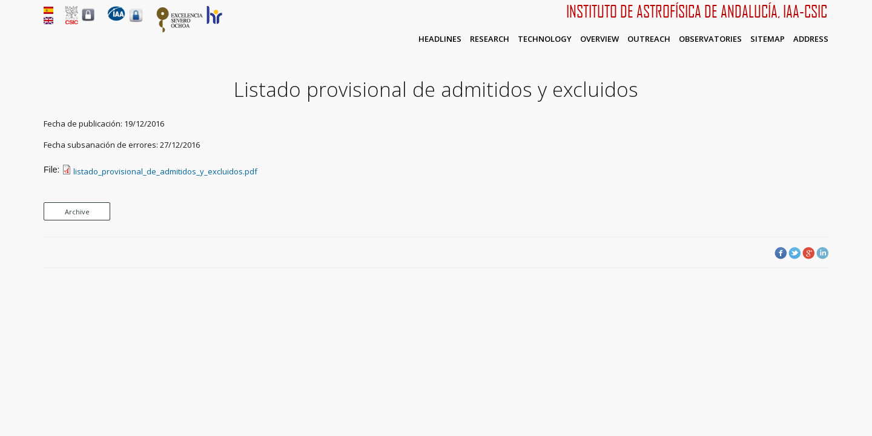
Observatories (710, 38)
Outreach (648, 38)
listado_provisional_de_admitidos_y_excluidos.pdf (165, 171)
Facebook (781, 253)
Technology (545, 38)
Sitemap (767, 38)
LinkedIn (822, 253)
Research (489, 38)
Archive (77, 211)
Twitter (794, 253)
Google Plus (808, 253)
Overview (599, 38)
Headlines (439, 38)
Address (810, 38)
